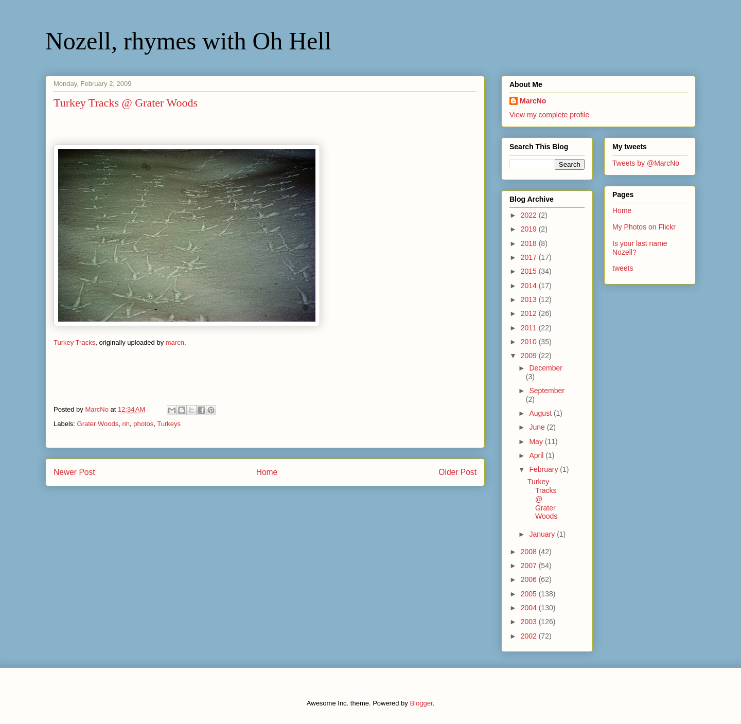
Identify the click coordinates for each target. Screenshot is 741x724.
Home (267, 472)
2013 (530, 299)
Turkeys (169, 424)
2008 (530, 552)
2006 (530, 579)
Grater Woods (98, 424)
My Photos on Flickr (644, 227)
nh (125, 424)
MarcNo (533, 101)
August (541, 413)
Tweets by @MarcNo (645, 163)
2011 (530, 328)
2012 (530, 313)
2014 (530, 285)
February (544, 469)
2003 (530, 621)
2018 (530, 243)
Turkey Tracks (74, 342)
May (536, 441)
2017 (530, 257)
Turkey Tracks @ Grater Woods (542, 499)
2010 (530, 342)
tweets (622, 268)
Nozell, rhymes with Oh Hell (188, 41)
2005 (530, 594)
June (537, 427)
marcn (175, 342)
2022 (530, 215)
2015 (530, 271)
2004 (530, 608)
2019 (530, 229)
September (546, 390)
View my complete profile (549, 115)
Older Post (457, 472)
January (543, 534)
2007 (530, 565)
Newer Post (74, 472)
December (545, 368)
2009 (530, 355)
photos (143, 424)
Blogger (421, 703)
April (537, 455)
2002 (530, 636)
